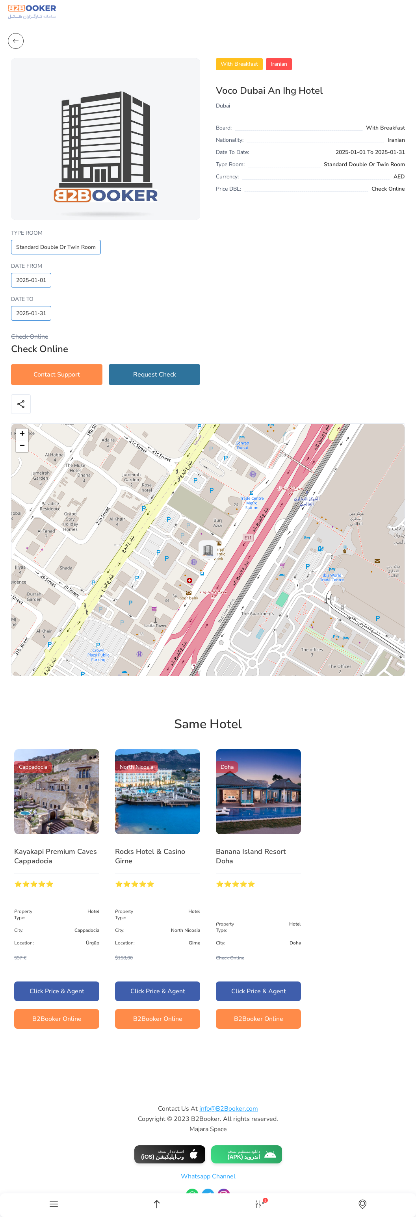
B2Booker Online (57, 1019)
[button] (208, 549)
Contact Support (56, 374)
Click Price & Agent (57, 991)
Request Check (154, 374)
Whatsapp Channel (208, 1176)
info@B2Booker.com (228, 1108)
